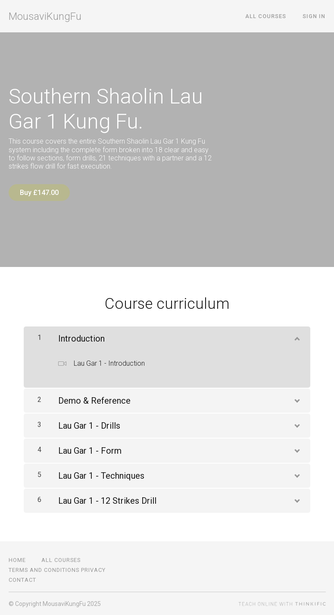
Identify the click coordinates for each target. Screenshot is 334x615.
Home (17, 559)
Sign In (314, 16)
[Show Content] (296, 336)
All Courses (267, 16)
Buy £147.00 (39, 192)
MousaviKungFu (45, 16)
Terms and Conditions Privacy (57, 569)
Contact (22, 579)
